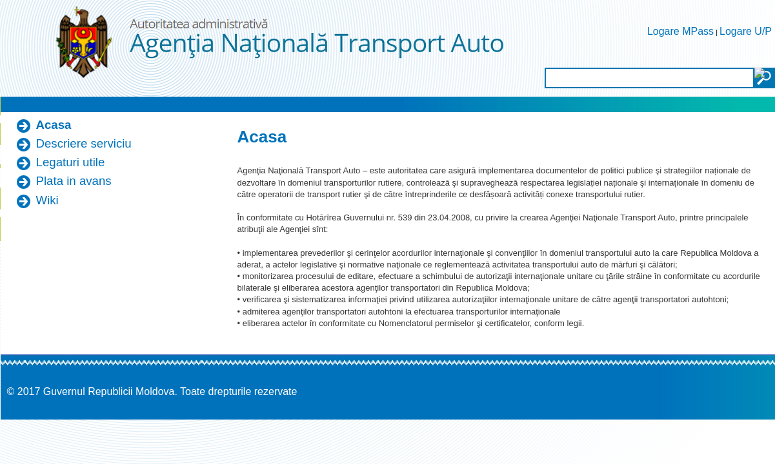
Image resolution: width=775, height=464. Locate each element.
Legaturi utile (70, 162)
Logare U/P (746, 31)
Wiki (47, 200)
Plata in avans (74, 181)
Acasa (54, 124)
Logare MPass (680, 31)
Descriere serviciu (84, 143)
